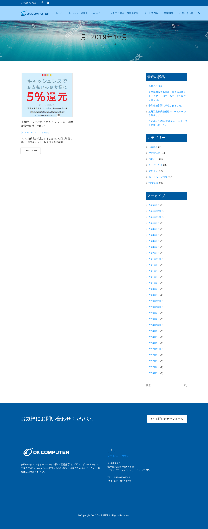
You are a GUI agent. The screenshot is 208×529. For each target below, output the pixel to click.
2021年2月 (154, 285)
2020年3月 (154, 297)
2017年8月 (154, 363)
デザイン (153, 173)
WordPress (154, 155)
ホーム (94, 46)
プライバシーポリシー (119, 456)
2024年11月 (154, 219)
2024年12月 (154, 213)
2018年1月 (154, 345)
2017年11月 (154, 351)
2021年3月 (154, 279)
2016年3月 (154, 375)
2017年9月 (154, 357)
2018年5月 (154, 339)
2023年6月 (154, 237)
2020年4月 (154, 291)
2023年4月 (154, 243)
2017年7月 (154, 369)
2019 (105, 46)
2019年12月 (154, 303)
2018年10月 (154, 327)
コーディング (155, 167)
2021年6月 (154, 267)
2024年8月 (154, 225)
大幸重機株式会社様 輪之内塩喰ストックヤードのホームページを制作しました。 (167, 98)
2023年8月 (154, 231)
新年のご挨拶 (155, 88)
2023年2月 (154, 249)
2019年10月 (154, 309)
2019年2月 (154, 321)
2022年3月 (154, 255)
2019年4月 (154, 315)
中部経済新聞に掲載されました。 (166, 107)
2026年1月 (154, 207)
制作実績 (153, 185)
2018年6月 (154, 333)
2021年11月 (154, 261)
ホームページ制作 (157, 179)
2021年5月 (154, 273)
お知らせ (45, 134)
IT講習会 (153, 149)
